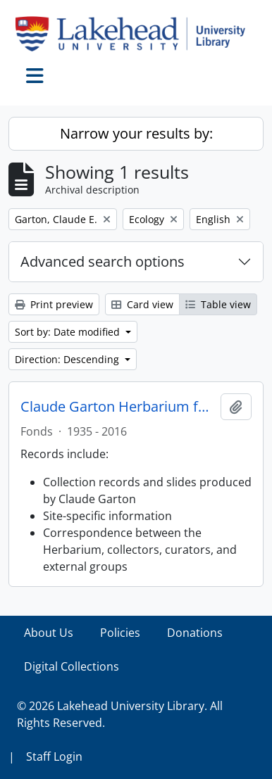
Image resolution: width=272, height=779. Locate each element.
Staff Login (54, 756)
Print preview (54, 304)
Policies (120, 632)
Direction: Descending (68, 359)
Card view (142, 304)
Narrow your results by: (136, 133)
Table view (218, 304)
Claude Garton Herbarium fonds (117, 406)
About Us (48, 632)
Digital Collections (71, 666)
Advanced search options (102, 261)
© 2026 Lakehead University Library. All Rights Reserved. (120, 714)
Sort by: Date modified (69, 331)
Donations (195, 632)
